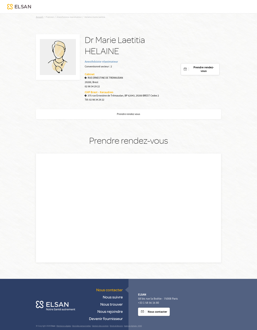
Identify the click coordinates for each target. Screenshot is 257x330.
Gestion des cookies (100, 326)
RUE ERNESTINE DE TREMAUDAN (105, 78)
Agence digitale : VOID (133, 326)
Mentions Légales (64, 326)
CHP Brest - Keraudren (99, 92)
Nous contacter (109, 289)
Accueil (39, 17)
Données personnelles (81, 326)
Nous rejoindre (110, 311)
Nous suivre (113, 296)
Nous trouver (111, 304)
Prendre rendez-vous (203, 69)
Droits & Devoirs (116, 326)
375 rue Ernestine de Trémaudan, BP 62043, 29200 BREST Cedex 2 (123, 96)
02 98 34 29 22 (92, 87)
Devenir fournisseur (106, 318)
